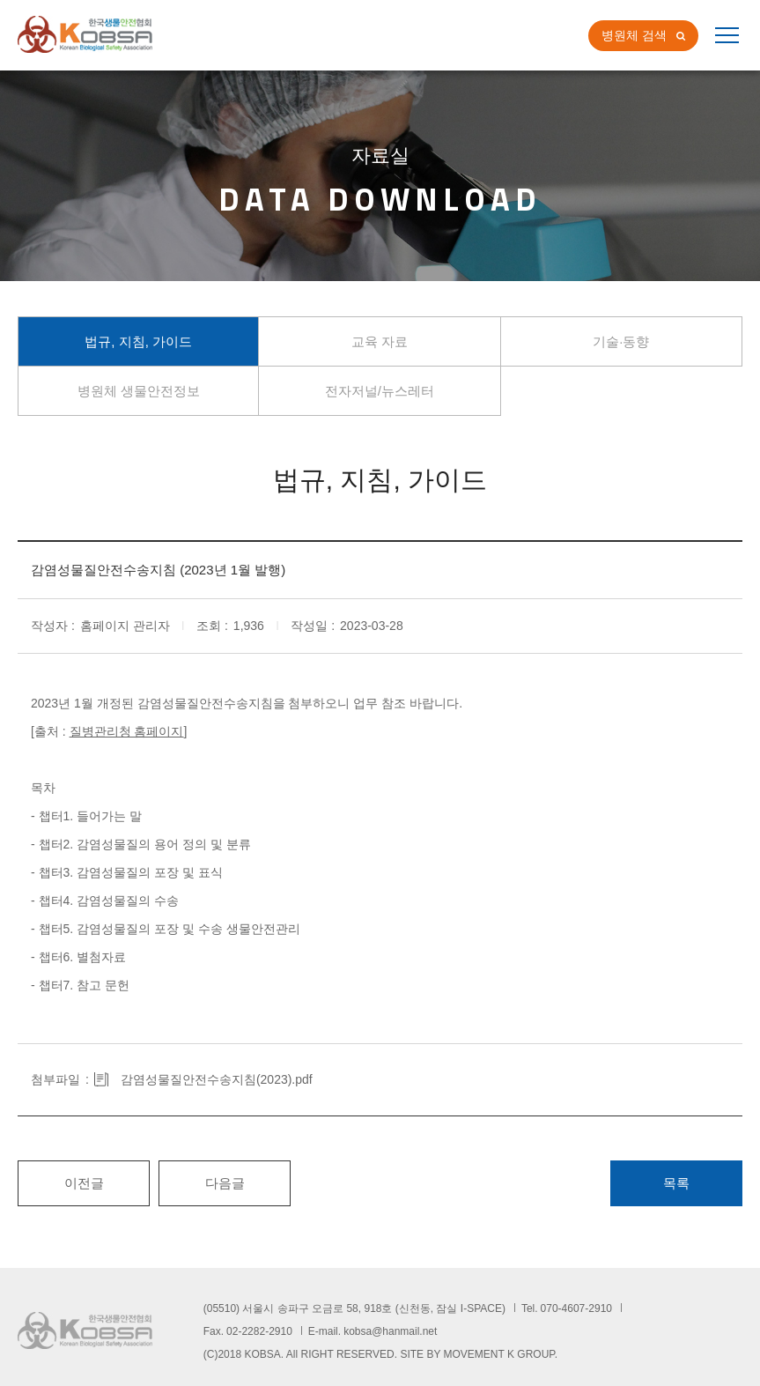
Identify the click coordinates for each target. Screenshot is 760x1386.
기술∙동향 (621, 341)
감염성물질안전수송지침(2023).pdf (217, 1079)
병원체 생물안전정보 (138, 390)
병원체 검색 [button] (634, 35)
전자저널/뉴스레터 (379, 390)
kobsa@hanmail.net (390, 1331)
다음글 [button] (225, 1182)
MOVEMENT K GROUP (499, 1354)
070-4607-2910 (576, 1308)
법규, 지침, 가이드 (138, 341)
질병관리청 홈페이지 (127, 731)
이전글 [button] (84, 1182)
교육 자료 (379, 341)
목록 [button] (676, 1182)
